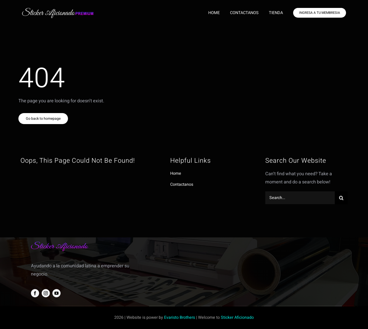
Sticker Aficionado (237, 317)
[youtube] (56, 293)
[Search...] (300, 197)
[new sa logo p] (57, 9)
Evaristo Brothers (179, 317)
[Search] (341, 197)
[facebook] (35, 293)
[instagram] (46, 293)
